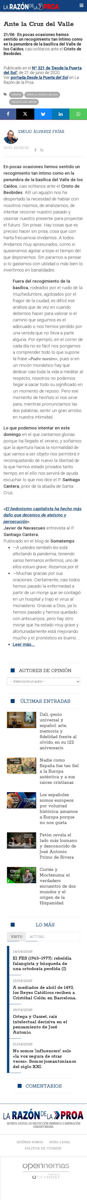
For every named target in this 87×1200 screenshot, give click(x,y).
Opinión (16, 94)
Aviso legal (59, 1142)
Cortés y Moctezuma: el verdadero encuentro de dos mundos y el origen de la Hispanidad (58, 886)
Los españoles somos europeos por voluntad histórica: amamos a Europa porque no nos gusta (59, 809)
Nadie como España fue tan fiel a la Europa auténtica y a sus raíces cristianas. (59, 771)
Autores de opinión (45, 670)
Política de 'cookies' (43, 1148)
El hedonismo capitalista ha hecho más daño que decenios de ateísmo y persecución (42, 515)
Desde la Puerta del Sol (42, 94)
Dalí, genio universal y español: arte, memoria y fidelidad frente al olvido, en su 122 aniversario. (58, 731)
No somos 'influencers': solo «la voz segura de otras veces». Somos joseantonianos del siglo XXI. (44, 1059)
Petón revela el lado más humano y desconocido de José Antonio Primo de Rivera (58, 846)
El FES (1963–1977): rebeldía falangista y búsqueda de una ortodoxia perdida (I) (42, 964)
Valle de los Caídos (23, 101)
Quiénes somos (29, 1142)
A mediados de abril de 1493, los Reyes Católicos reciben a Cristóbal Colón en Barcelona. (44, 993)
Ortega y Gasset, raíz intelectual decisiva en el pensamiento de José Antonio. (40, 1024)
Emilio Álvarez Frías (41, 131)
